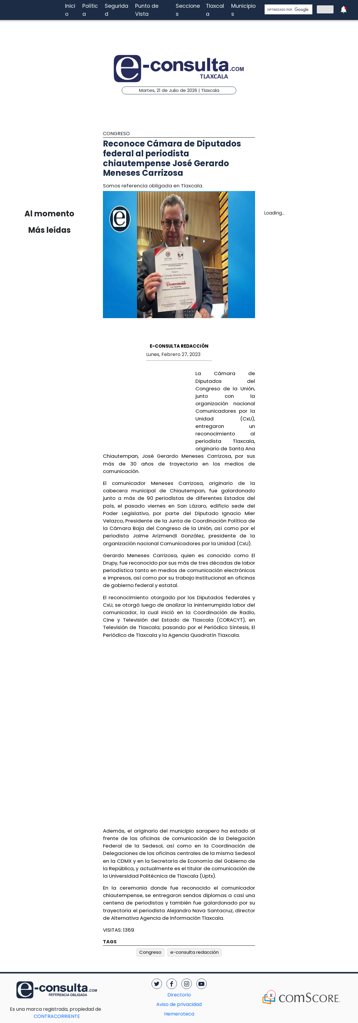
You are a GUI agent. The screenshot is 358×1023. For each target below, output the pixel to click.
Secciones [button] (188, 9)
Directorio (179, 994)
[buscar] (287, 9)
